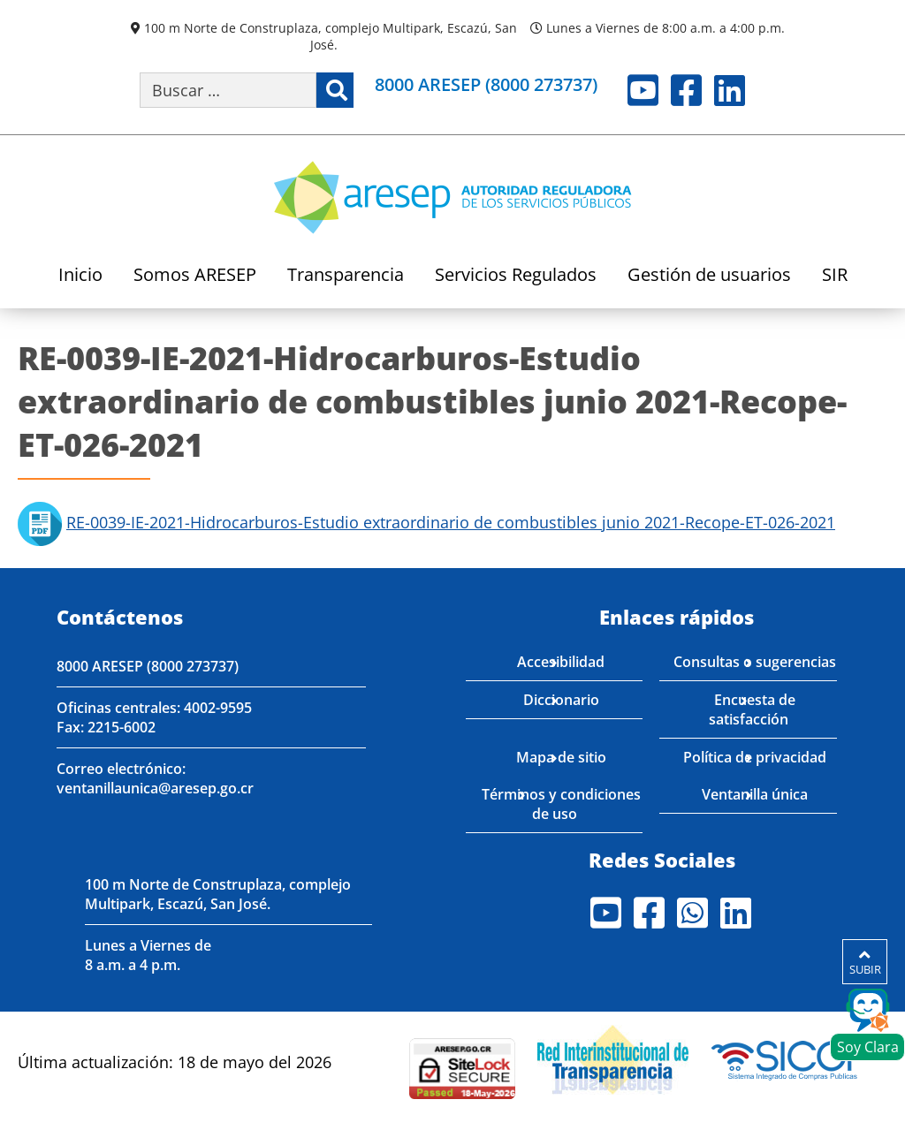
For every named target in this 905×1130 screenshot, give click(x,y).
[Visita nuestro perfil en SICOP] (790, 1057)
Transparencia (345, 276)
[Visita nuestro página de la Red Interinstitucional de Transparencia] (613, 1057)
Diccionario (561, 699)
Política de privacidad (754, 757)
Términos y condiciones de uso (561, 804)
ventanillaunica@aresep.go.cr (155, 788)
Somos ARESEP (194, 276)
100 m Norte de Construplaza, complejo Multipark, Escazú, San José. (330, 36)
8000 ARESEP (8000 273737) (148, 666)
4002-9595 (218, 707)
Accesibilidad (561, 661)
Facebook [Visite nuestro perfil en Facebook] (686, 90)
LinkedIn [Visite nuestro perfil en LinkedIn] (729, 90)
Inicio (80, 276)
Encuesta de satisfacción (752, 709)
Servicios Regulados (516, 276)
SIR (835, 276)
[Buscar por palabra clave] (228, 90)
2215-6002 (121, 727)
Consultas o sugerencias (754, 661)
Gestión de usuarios (709, 276)
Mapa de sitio (561, 757)
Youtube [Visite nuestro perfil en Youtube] (642, 90)
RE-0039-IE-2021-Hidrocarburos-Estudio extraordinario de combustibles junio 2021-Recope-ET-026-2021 (450, 522)
